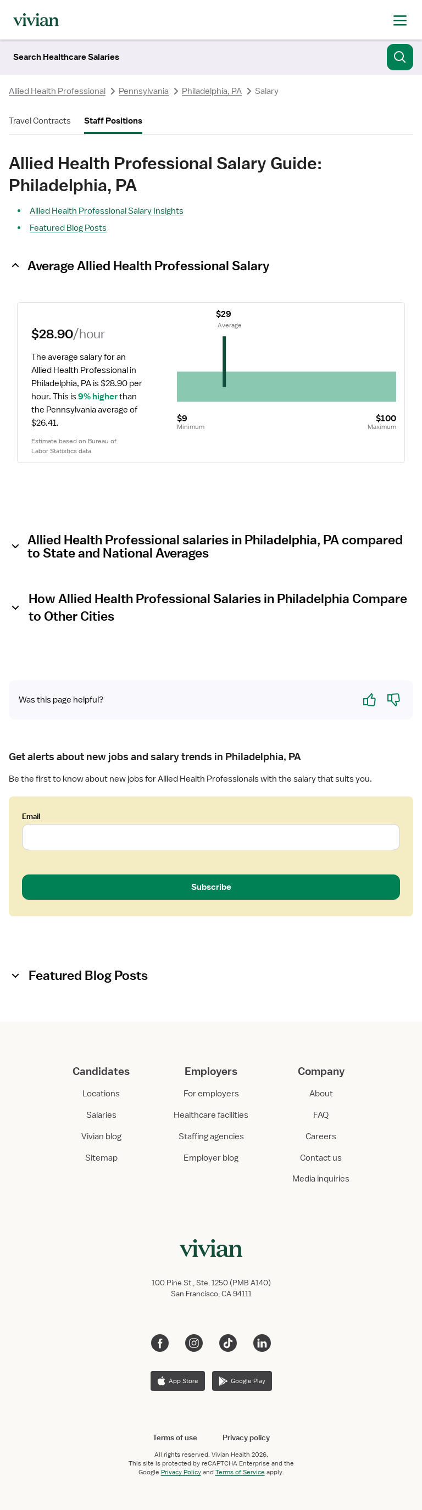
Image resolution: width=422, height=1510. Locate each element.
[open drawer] (400, 19)
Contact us (321, 1157)
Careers (321, 1136)
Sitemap (101, 1157)
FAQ (321, 1115)
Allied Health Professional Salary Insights (107, 210)
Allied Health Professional (57, 91)
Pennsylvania (144, 91)
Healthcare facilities (211, 1115)
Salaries (101, 1115)
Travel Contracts (40, 120)
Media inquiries (320, 1178)
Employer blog (211, 1157)
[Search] (66, 57)
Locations (101, 1093)
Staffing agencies (211, 1136)
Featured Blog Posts (68, 227)
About (321, 1093)
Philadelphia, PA (212, 91)
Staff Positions (113, 120)
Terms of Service (240, 1472)
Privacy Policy (181, 1472)
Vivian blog (101, 1136)
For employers (211, 1093)
